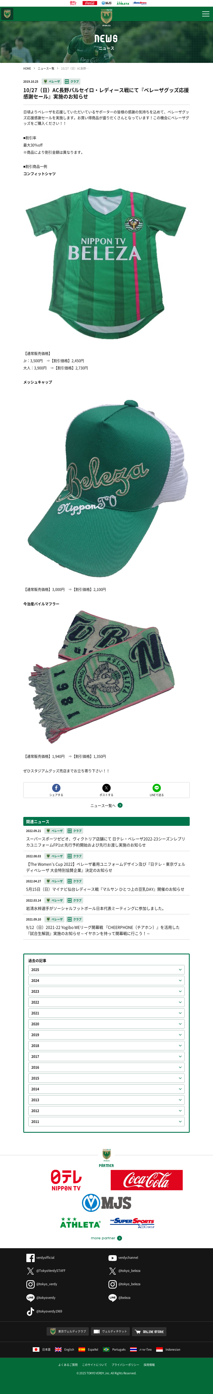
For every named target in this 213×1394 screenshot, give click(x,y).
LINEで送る (157, 794)
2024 (35, 980)
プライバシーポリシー (125, 1365)
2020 (35, 1023)
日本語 (41, 1349)
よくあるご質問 (68, 1365)
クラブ (74, 81)
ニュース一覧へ (103, 805)
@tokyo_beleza (124, 1270)
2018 (35, 1045)
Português (114, 1349)
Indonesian (168, 1349)
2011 (35, 1121)
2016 (35, 1067)
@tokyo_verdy (41, 1284)
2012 (35, 1110)
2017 (35, 1056)
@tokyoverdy (40, 1297)
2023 (35, 991)
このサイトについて (94, 1365)
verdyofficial (40, 1257)
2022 (35, 1002)
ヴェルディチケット (114, 1331)
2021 (35, 1013)
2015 (35, 1078)
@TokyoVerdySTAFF (45, 1270)
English (64, 1349)
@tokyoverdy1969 (44, 1311)
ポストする (106, 794)
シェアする (56, 794)
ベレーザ (54, 81)
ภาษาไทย (141, 1349)
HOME (27, 68)
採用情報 (149, 1365)
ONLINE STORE (153, 1331)
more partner (103, 1238)
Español (88, 1349)
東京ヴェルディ (7, 14)
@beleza (119, 1297)
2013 (35, 1099)
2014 (35, 1089)
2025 (35, 969)
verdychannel (123, 1257)
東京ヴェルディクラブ (72, 1331)
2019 (35, 1034)
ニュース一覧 (46, 68)
